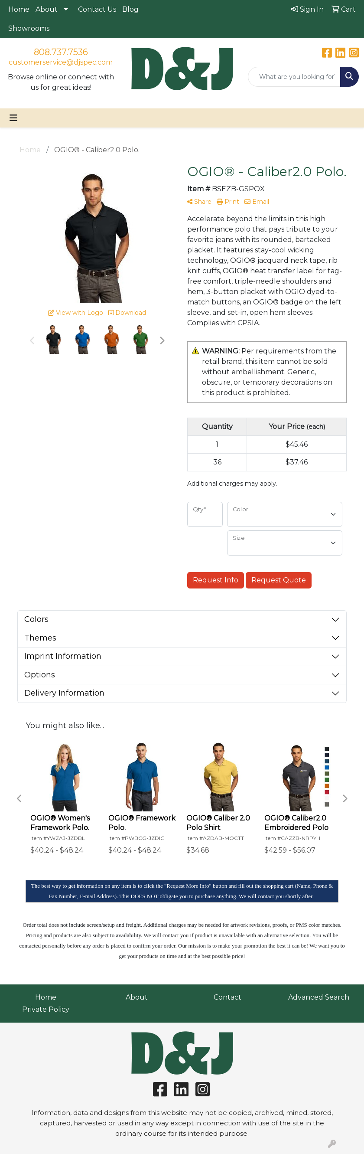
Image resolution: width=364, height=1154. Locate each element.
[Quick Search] (294, 77)
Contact (227, 997)
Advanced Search (318, 997)
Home (18, 9)
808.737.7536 (61, 52)
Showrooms (28, 28)
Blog (130, 9)
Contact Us (97, 9)
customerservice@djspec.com (61, 62)
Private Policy (45, 1009)
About (47, 9)
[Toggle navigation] (13, 118)
